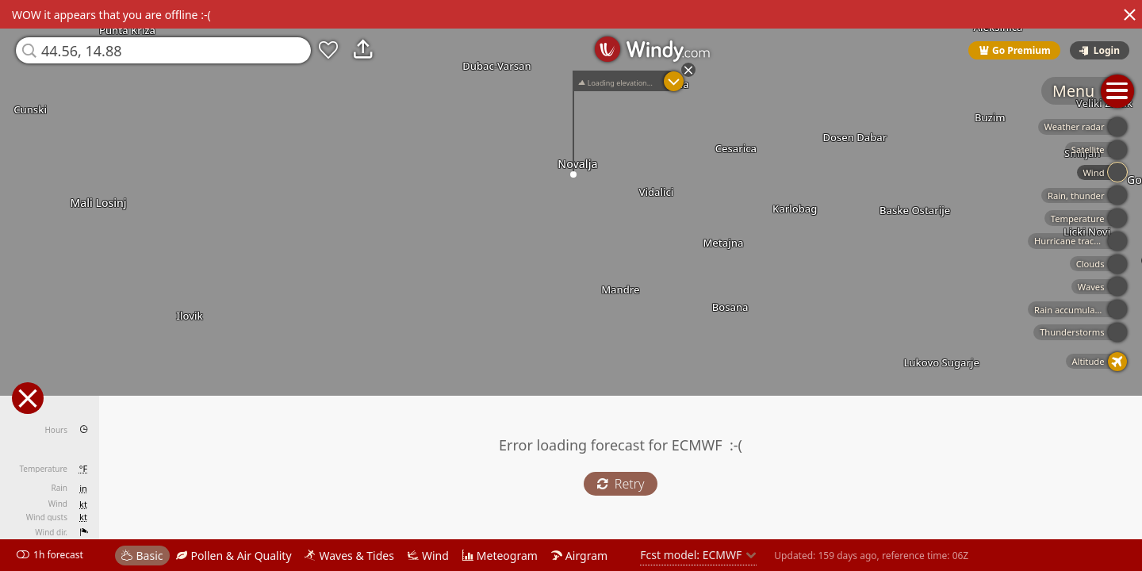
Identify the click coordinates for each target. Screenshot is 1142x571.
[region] (571, 285)
